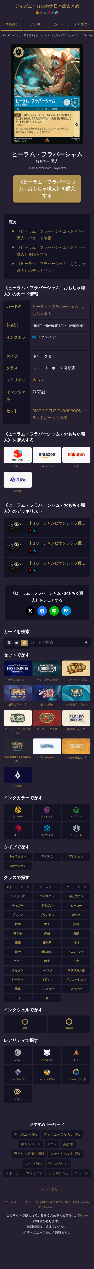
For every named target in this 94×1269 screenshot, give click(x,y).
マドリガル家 (76, 970)
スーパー (76, 989)
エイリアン (47, 896)
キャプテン (76, 896)
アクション (76, 856)
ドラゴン (47, 905)
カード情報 (34, 1163)
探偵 (47, 933)
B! (66, 610)
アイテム (47, 856)
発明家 (47, 942)
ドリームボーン (47, 887)
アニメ (52, 1144)
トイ (18, 998)
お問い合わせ (81, 1202)
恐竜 (18, 989)
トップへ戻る (47, 1189)
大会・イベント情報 (65, 1154)
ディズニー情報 (25, 1134)
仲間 (18, 924)
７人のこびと (76, 952)
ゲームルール (58, 1163)
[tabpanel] (47, 94)
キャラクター (17, 856)
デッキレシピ (59, 1173)
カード (59, 24)
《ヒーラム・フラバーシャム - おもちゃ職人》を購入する (47, 188)
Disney (83, 1215)
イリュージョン (76, 979)
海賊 (76, 933)
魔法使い (47, 952)
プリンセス (47, 914)
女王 (47, 924)
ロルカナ (11, 24)
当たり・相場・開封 (29, 1154)
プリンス (18, 914)
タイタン (18, 970)
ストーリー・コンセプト (24, 1173)
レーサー (18, 979)
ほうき (76, 914)
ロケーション (17, 866)
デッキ (35, 24)
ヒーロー (76, 905)
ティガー (18, 905)
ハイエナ (47, 970)
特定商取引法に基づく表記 (52, 1202)
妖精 (76, 924)
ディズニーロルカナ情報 (61, 1134)
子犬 (76, 961)
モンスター (47, 989)
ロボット (47, 979)
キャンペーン (31, 1144)
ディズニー (82, 24)
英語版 (68, 1144)
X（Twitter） (47, 1207)
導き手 (17, 933)
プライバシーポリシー (18, 1202)
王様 (18, 942)
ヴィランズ (18, 896)
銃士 (18, 952)
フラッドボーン (76, 887)
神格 (76, 942)
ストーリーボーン (17, 887)
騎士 (47, 961)
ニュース (81, 1173)
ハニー (17, 961)
